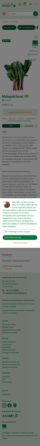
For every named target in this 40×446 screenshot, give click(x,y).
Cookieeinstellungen (20, 243)
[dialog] (20, 223)
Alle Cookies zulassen (13, 237)
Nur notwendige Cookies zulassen (17, 232)
